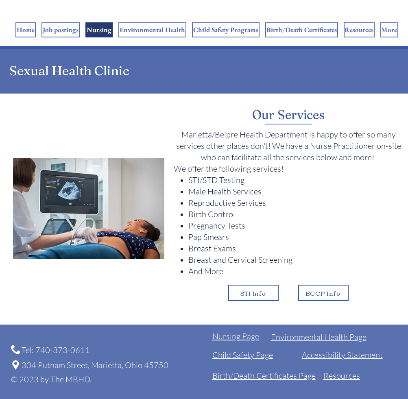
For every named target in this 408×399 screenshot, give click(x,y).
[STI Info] (253, 293)
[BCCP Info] (323, 293)
